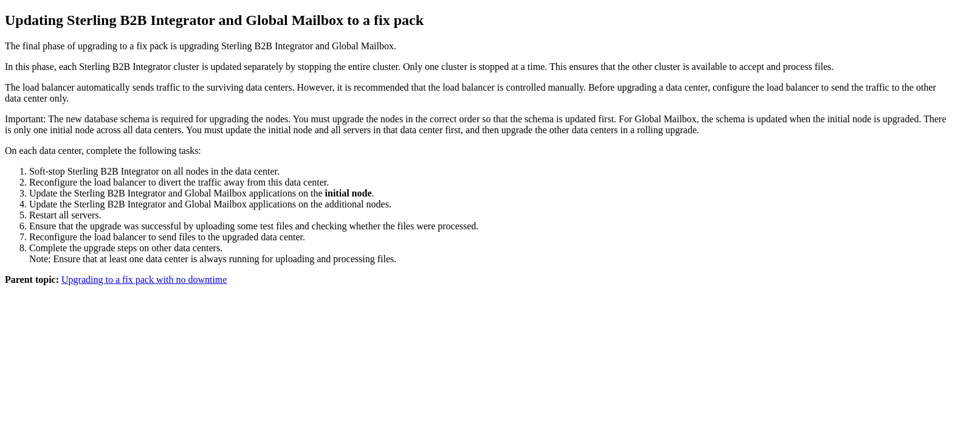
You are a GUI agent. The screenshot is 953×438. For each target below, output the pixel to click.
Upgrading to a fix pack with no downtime (144, 279)
